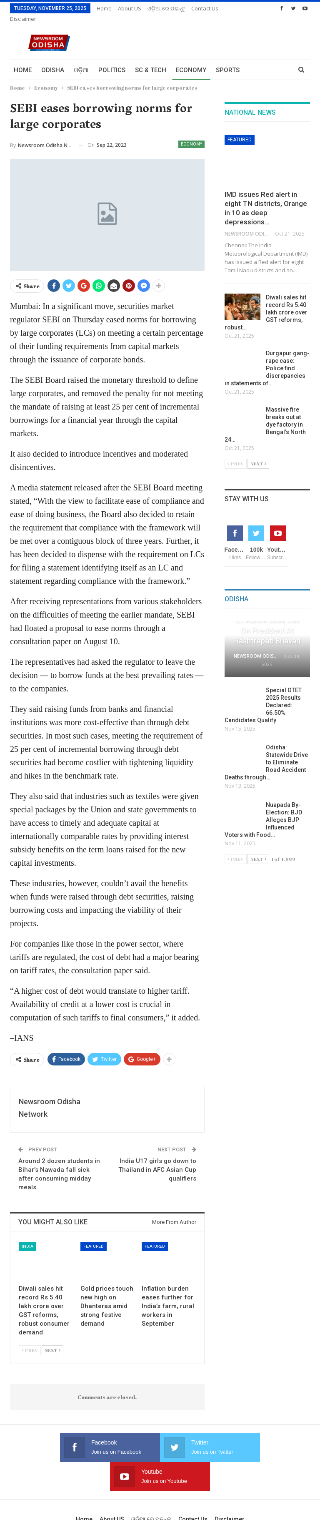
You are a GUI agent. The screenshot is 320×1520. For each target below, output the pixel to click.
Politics (111, 60)
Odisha (52, 60)
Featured (93, 1236)
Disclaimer (230, 1480)
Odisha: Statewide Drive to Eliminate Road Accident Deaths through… (266, 752)
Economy (191, 60)
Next (52, 1340)
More (200, 8)
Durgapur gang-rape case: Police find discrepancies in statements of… (267, 358)
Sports (228, 60)
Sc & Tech (150, 60)
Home (104, 8)
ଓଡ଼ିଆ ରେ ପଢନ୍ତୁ (166, 8)
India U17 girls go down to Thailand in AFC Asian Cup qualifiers (157, 1159)
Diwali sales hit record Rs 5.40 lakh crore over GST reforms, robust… (266, 302)
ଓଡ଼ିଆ (81, 60)
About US (129, 8)
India (27, 1236)
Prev (30, 1340)
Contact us (193, 1480)
